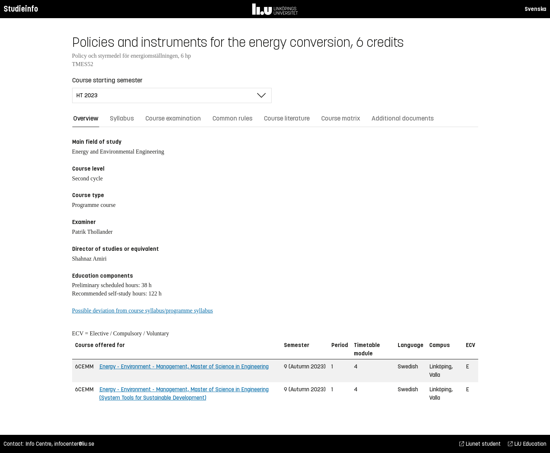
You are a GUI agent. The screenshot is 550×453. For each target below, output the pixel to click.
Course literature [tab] (287, 118)
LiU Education (527, 443)
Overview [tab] (85, 118)
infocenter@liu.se (74, 443)
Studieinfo (21, 9)
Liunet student (480, 443)
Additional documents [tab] (403, 118)
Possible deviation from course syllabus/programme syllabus (142, 310)
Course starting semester (107, 80)
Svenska (535, 8)
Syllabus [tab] (122, 118)
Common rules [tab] (232, 118)
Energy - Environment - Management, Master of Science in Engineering (184, 366)
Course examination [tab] (173, 118)
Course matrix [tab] (340, 118)
